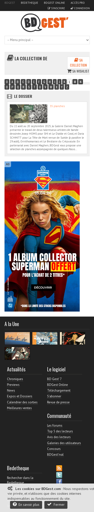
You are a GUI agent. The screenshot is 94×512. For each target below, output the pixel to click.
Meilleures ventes (19, 408)
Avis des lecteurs (59, 437)
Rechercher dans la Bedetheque (20, 480)
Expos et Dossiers (19, 396)
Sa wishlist (78, 71)
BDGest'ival (55, 454)
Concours (54, 449)
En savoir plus (26, 504)
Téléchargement (58, 390)
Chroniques (15, 379)
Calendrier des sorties (22, 402)
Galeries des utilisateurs (64, 443)
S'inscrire (56, 8)
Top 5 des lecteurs (60, 431)
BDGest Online (54, 3)
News (11, 390)
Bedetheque (29, 3)
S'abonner (54, 396)
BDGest (10, 3)
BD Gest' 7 (54, 379)
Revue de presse (58, 402)
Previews (13, 385)
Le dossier (23, 96)
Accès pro (78, 3)
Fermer (56, 504)
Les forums (54, 425)
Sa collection (78, 62)
